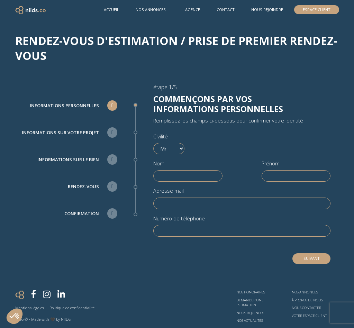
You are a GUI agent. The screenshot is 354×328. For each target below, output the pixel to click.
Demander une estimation (250, 302)
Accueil (111, 9)
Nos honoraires (250, 292)
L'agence (191, 9)
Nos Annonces (151, 9)
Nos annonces (305, 292)
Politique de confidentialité (71, 307)
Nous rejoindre (267, 9)
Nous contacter (306, 308)
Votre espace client (309, 315)
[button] (14, 316)
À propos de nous (307, 300)
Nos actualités (249, 320)
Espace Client (316, 9)
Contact (226, 9)
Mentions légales (29, 307)
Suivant (311, 258)
